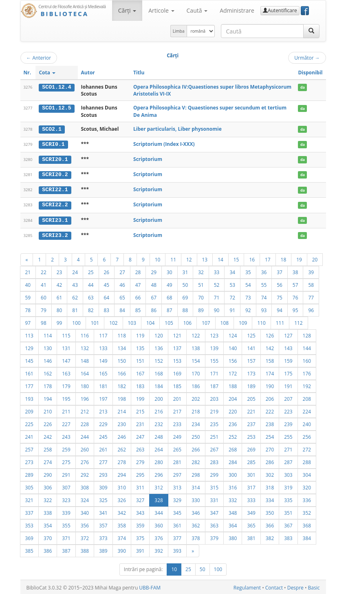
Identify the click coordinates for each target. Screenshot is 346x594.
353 (29, 524)
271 (288, 448)
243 (66, 435)
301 (251, 473)
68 (169, 296)
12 (189, 258)
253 (251, 435)
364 (233, 524)
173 (251, 372)
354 (48, 524)
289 (29, 473)
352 (307, 511)
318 (270, 486)
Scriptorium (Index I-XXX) (164, 143)
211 (66, 410)
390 (122, 549)
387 (66, 549)
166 (122, 372)
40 (28, 283)
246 (122, 435)
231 (140, 423)
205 (251, 397)
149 (103, 359)
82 (91, 309)
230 (122, 423)
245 (103, 435)
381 (251, 537)
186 (196, 385)
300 (233, 473)
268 (233, 448)
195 (66, 397)
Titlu (138, 72)
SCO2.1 (51, 129)
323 (66, 499)
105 (169, 321)
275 (66, 461)
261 (103, 448)
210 (48, 410)
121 (177, 334)
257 (29, 448)
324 (85, 499)
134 (122, 347)
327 (140, 499)
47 (138, 283)
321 (29, 499)
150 (122, 359)
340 (85, 511)
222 (270, 410)
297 (177, 473)
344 (158, 511)
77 (311, 296)
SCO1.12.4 (56, 87)
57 (295, 283)
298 (196, 473)
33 (217, 271)
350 (270, 511)
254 (270, 435)
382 (270, 537)
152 (158, 359)
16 (252, 258)
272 (307, 448)
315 (214, 486)
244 (85, 435)
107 (206, 321)
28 (138, 271)
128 (307, 334)
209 (29, 410)
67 (153, 296)
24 (75, 271)
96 (311, 309)
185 (177, 385)
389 (103, 549)
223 (288, 410)
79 (43, 309)
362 (196, 524)
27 (122, 271)
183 (140, 385)
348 (233, 511)
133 (103, 347)
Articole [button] (161, 10)
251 (214, 435)
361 (177, 524)
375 (140, 537)
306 (48, 486)
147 (66, 359)
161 (29, 372)
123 (214, 334)
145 (29, 359)
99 (59, 321)
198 (122, 397)
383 (288, 537)
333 (251, 499)
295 (140, 473)
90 (217, 309)
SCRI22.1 (55, 189)
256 (307, 435)
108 (224, 321)
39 (311, 271)
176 (307, 372)
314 (196, 486)
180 (85, 385)
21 (28, 271)
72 (232, 296)
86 (153, 309)
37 (279, 271)
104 (150, 321)
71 (217, 296)
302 (270, 473)
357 (103, 524)
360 (158, 524)
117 (103, 334)
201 (177, 397)
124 (233, 334)
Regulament (247, 586)
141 (251, 347)
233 (177, 423)
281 (177, 461)
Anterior (38, 57)
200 (158, 397)
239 (288, 423)
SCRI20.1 (55, 159)
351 (288, 511)
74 (264, 296)
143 (288, 347)
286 (270, 461)
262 (122, 448)
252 (233, 435)
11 (173, 258)
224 (307, 410)
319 (288, 486)
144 (307, 347)
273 (29, 461)
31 (185, 271)
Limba (179, 31)
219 (214, 410)
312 (158, 486)
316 (233, 486)
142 (270, 347)
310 (122, 486)
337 (29, 511)
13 (205, 258)
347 (214, 511)
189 (251, 385)
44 (91, 283)
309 (103, 486)
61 (59, 296)
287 (288, 461)
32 (201, 271)
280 (158, 461)
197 (103, 397)
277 (103, 461)
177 (29, 385)
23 (59, 271)
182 (122, 385)
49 (169, 283)
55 (264, 283)
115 (66, 334)
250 (196, 435)
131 (66, 347)
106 (187, 321)
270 (270, 448)
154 (196, 359)
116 (85, 334)
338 (48, 511)
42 (59, 283)
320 (307, 486)
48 (153, 283)
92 (248, 309)
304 (307, 473)
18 (283, 258)
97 (28, 321)
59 (28, 296)
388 (85, 549)
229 (103, 423)
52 (217, 283)
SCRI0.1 (53, 143)
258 (48, 448)
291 (66, 473)
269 (251, 448)
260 (85, 448)
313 (177, 486)
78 (28, 309)
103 (132, 321)
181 (103, 385)
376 (158, 537)
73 (248, 296)
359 (140, 524)
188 (233, 385)
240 (307, 423)
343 (140, 511)
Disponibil (310, 72)
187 (214, 385)
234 (196, 423)
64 (107, 296)
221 (251, 410)
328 (158, 499)
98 (43, 321)
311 (140, 486)
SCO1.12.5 (56, 108)
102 (113, 321)
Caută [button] (197, 10)
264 (158, 448)
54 (248, 283)
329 (177, 499)
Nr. (27, 72)
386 (48, 549)
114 (48, 334)
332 (233, 499)
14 (220, 258)
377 (177, 537)
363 (214, 524)
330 (196, 499)
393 (177, 549)
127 (288, 334)
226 (48, 423)
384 (307, 537)
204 (233, 397)
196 (85, 397)
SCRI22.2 (55, 204)
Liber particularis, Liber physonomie (177, 128)
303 (288, 473)
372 (85, 537)
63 (91, 296)
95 (295, 309)
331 (214, 499)
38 (295, 271)
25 (91, 271)
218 (196, 410)
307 (66, 486)
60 (43, 296)
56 (279, 283)
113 (29, 334)
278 (122, 461)
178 (48, 385)
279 (140, 461)
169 (177, 372)
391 (140, 549)
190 (270, 385)
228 (85, 423)
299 (214, 473)
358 (122, 524)
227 (66, 423)
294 (122, 473)
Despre (295, 586)
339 (66, 511)
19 (299, 258)
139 (214, 347)
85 (138, 309)
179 (66, 385)
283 (214, 461)
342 (122, 511)
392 (158, 549)
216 (158, 410)
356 (85, 524)
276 (85, 461)
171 (214, 372)
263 (140, 448)
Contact (274, 586)
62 (75, 296)
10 (158, 258)
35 (248, 271)
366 (270, 524)
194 (48, 397)
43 (75, 283)
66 (138, 296)
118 (122, 334)
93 (264, 309)
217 (177, 410)
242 (48, 435)
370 (48, 537)
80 (59, 309)
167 (140, 372)
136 (158, 347)
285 (251, 461)
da (302, 87)
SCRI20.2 (55, 174)
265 (177, 448)
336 (307, 499)
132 (85, 347)
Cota (47, 72)
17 (268, 258)
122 (196, 334)
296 (158, 473)
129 (29, 347)
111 (280, 321)
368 (307, 524)
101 (95, 321)
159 (288, 359)
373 (103, 537)
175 (288, 372)
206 (270, 397)
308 (85, 486)
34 (232, 271)
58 (311, 283)
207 (288, 397)
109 (243, 321)
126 (270, 334)
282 (196, 461)
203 (214, 397)
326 (122, 499)
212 (85, 410)
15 (236, 258)
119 (140, 334)
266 (196, 448)
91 (232, 309)
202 (196, 397)
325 (103, 499)
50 (185, 283)
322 (48, 499)
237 (251, 423)
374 (122, 537)
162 (48, 372)
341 (103, 511)
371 (66, 537)
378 (196, 537)
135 (140, 347)
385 (29, 549)
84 (122, 309)
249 (177, 435)
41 (43, 283)
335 (288, 499)
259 (66, 448)
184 (158, 385)
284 (233, 461)
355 (66, 524)
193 (29, 397)
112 (298, 321)
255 (288, 435)
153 (177, 359)
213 (103, 410)
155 (214, 359)
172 (233, 372)
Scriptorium (147, 158)
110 (261, 321)
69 (185, 296)
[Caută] (311, 31)
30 (169, 271)
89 (201, 309)
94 (279, 309)
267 (214, 448)
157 (251, 359)
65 (122, 296)
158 (270, 359)
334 (270, 499)
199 (140, 397)
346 (196, 511)
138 (196, 347)
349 (251, 511)
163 (66, 372)
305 (29, 486)
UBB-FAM (150, 586)
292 (85, 473)
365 (251, 524)
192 (307, 385)
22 (43, 271)
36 (264, 271)
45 (107, 283)
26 (107, 271)
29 (153, 271)
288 (307, 461)
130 (48, 347)
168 (158, 372)
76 (295, 296)
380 (233, 537)
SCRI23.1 (55, 219)
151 (140, 359)
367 (288, 524)
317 (251, 486)
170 (196, 372)
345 (177, 511)
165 (103, 372)
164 (85, 372)
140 (233, 347)
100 (76, 321)
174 (270, 372)
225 (29, 423)
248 (158, 435)
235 (214, 423)
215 (140, 410)
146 (48, 359)
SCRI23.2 (55, 234)
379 (214, 537)
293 (103, 473)
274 (48, 461)
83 (107, 309)
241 (29, 435)
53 (232, 283)
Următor (307, 57)
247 (140, 435)
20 (315, 258)
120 (158, 334)
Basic (314, 586)
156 (233, 359)
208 (307, 397)
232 (158, 423)
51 (201, 283)
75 (279, 296)
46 (122, 283)
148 (85, 359)
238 (270, 423)
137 (177, 347)
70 (201, 296)
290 (48, 473)
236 (233, 423)
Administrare (237, 10)
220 (233, 410)
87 (169, 309)
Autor (88, 72)
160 (307, 359)
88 (185, 309)
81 (75, 309)
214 (122, 410)
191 (288, 385)
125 (251, 334)
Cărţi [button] (127, 10)
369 (29, 537)
